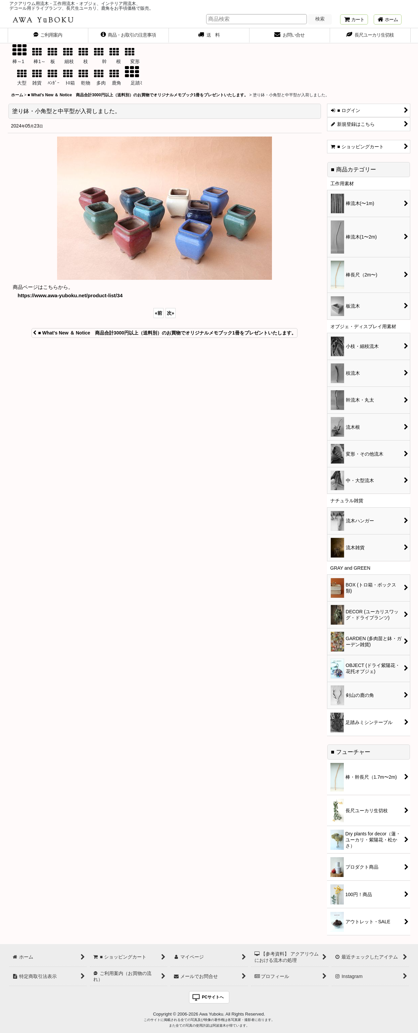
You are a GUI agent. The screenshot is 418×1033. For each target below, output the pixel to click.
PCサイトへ (213, 997)
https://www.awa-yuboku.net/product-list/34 (70, 295)
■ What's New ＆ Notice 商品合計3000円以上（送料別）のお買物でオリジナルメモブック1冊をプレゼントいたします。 (164, 332)
